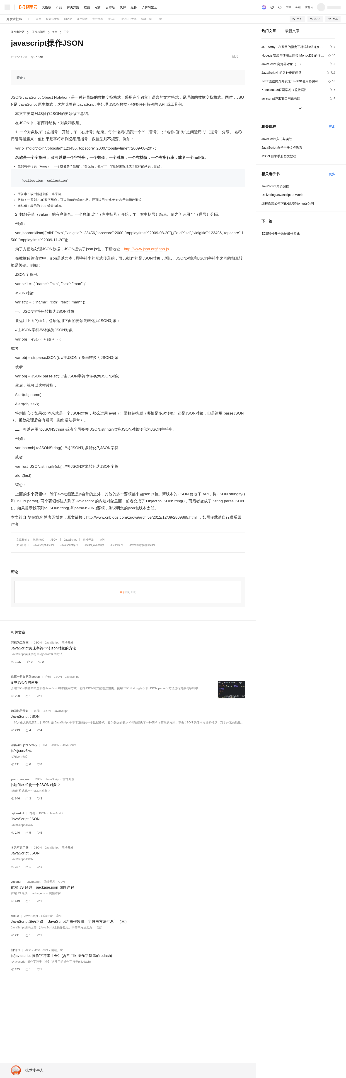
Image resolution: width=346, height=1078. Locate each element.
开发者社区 (14, 19)
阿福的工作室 (20, 642)
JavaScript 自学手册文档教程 (281, 147)
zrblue (15, 916)
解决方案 (73, 7)
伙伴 (123, 7)
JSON (54, 539)
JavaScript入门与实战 (276, 139)
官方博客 (97, 19)
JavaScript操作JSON (142, 545)
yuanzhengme (20, 779)
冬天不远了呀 (20, 847)
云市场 (110, 7)
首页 (38, 19)
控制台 (309, 7)
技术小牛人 (34, 1070)
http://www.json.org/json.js (146, 249)
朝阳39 (15, 950)
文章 (54, 31)
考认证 (112, 19)
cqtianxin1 (17, 813)
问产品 (68, 19)
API (102, 539)
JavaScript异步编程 (275, 186)
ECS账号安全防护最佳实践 (280, 233)
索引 (59, 916)
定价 (98, 7)
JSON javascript (94, 545)
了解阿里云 (149, 7)
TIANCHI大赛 (128, 19)
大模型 (46, 7)
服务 (134, 7)
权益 (87, 7)
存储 (48, 676)
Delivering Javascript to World (282, 195)
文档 (288, 7)
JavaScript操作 (69, 545)
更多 (332, 127)
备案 (298, 7)
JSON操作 (116, 545)
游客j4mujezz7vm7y (24, 745)
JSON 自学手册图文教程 (278, 156)
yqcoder (16, 881)
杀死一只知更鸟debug (25, 676)
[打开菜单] (7, 7)
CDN (61, 881)
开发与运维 (39, 31)
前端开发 (88, 539)
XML (45, 745)
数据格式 (38, 539)
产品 (59, 7)
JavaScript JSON (43, 545)
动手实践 (82, 19)
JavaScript (70, 539)
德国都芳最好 (20, 711)
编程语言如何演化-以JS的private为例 (287, 203)
